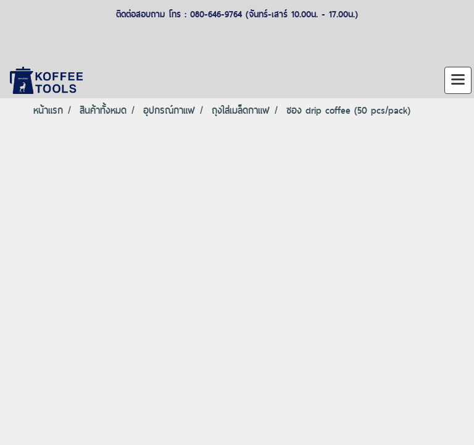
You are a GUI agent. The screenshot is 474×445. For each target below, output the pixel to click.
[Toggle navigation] (458, 80)
